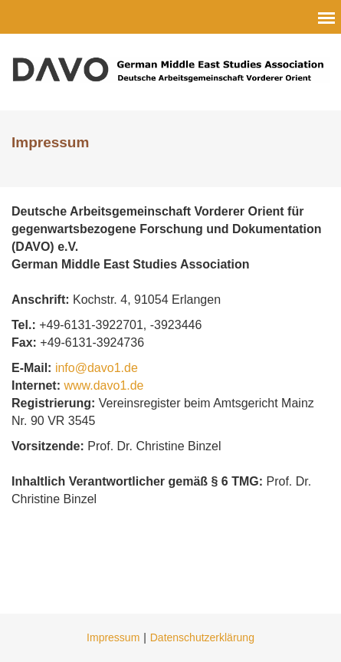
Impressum (113, 637)
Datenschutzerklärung (202, 637)
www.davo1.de (103, 385)
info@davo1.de (98, 367)
